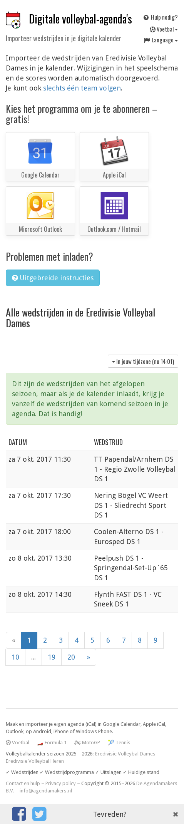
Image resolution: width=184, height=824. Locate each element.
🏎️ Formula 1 (52, 742)
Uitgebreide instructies (53, 278)
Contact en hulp (23, 783)
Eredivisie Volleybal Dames (125, 754)
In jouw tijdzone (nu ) (143, 361)
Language (160, 39)
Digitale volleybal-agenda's (80, 19)
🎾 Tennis (119, 742)
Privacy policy (60, 783)
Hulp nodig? (160, 17)
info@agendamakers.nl (46, 791)
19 (51, 657)
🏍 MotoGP (87, 742)
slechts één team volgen (82, 88)
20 (71, 657)
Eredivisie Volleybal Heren (35, 761)
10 (15, 657)
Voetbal (164, 29)
